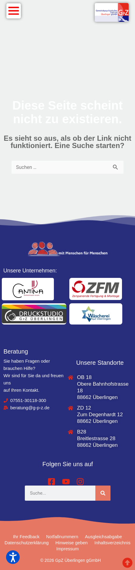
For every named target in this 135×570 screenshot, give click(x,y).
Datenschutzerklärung (27, 542)
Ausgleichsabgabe (103, 536)
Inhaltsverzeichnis (112, 542)
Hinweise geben (71, 542)
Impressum (67, 548)
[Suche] (102, 493)
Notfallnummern (62, 536)
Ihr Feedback (26, 536)
